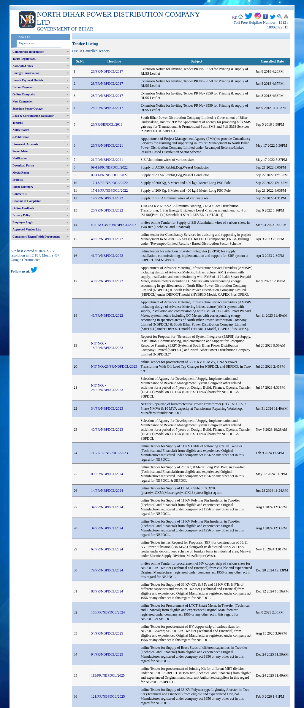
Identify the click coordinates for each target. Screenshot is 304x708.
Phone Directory (22, 186)
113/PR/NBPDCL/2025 (108, 675)
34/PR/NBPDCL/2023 (107, 408)
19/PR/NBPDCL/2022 (107, 198)
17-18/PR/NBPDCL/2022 (109, 183)
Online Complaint (23, 94)
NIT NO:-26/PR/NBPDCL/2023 (114, 366)
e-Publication (20, 137)
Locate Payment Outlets (27, 80)
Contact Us (19, 194)
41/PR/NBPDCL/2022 (107, 256)
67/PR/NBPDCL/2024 (107, 549)
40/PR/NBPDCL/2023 (107, 429)
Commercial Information (28, 51)
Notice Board (20, 130)
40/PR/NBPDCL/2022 (107, 239)
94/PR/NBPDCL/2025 (107, 654)
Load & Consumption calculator (33, 115)
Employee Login (22, 222)
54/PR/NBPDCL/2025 (107, 633)
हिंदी (234, 18)
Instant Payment (23, 87)
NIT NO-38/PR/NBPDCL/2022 (113, 225)
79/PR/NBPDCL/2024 (107, 570)
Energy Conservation (25, 73)
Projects (17, 179)
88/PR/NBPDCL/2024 (107, 591)
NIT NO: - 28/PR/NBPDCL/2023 (107, 387)
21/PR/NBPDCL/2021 (107, 160)
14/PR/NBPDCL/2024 (107, 490)
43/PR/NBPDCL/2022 (107, 281)
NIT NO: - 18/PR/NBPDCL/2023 (107, 345)
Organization (26, 43)
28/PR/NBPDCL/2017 (107, 71)
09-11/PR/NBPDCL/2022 (109, 167)
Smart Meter (20, 151)
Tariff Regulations (24, 58)
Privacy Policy (21, 215)
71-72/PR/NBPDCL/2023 (109, 453)
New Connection (22, 101)
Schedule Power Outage (27, 108)
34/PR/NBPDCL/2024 (107, 507)
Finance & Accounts (25, 144)
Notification (20, 158)
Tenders (17, 122)
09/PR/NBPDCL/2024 (107, 474)
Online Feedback (23, 208)
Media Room (20, 172)
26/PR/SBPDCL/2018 (106, 124)
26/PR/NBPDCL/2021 (107, 145)
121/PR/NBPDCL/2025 (108, 696)
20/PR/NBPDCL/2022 (107, 210)
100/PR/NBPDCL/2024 (108, 612)
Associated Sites (22, 66)
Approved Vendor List (26, 229)
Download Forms (23, 165)
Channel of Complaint (26, 201)
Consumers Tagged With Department (36, 236)
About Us (24, 37)
